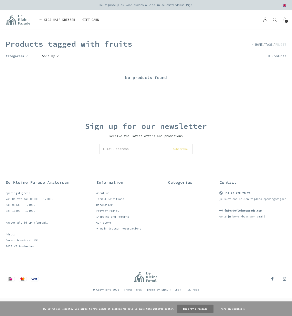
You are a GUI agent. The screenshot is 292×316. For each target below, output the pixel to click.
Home (259, 45)
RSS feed (192, 290)
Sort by (48, 56)
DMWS (164, 290)
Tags (269, 45)
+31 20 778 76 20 (237, 193)
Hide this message (195, 308)
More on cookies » (233, 308)
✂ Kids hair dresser (57, 20)
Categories (15, 56)
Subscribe (180, 149)
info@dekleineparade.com (243, 210)
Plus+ (177, 290)
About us (102, 193)
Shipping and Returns (112, 216)
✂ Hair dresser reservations (118, 228)
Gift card (90, 20)
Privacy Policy (107, 211)
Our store (103, 222)
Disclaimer (104, 205)
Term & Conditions (110, 199)
